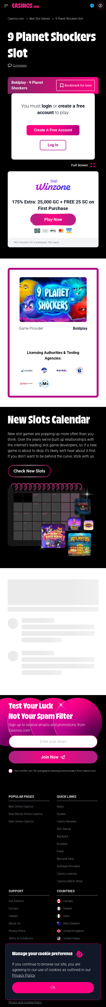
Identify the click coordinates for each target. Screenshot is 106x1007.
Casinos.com (16, 18)
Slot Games (64, 829)
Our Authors (16, 901)
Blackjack (62, 836)
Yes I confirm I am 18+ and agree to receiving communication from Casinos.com (55, 770)
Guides (61, 814)
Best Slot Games (40, 18)
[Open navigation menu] (6, 5)
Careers (13, 916)
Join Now (53, 757)
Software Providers (68, 866)
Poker (60, 851)
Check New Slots (29, 471)
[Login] (100, 5)
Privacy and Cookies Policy (25, 1002)
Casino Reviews (66, 821)
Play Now (46, 221)
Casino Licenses (67, 873)
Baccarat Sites (65, 858)
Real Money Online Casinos (25, 814)
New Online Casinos (21, 821)
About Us (14, 923)
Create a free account (53, 130)
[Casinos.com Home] (25, 5)
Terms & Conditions (21, 938)
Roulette (62, 844)
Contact (13, 908)
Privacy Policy (17, 931)
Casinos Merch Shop (69, 881)
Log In (53, 145)
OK (53, 987)
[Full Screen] (83, 165)
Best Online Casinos (21, 806)
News (60, 806)
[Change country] (92, 5)
